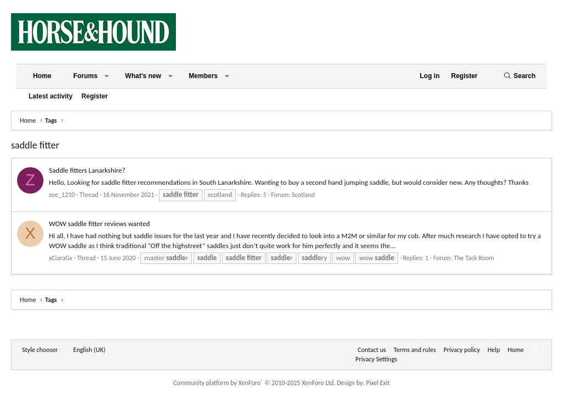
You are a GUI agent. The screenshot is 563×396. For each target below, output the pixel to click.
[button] (106, 76)
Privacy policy (462, 350)
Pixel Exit (378, 383)
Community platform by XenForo (254, 383)
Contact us (372, 350)
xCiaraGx (60, 258)
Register (94, 96)
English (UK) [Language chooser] (89, 350)
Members (203, 76)
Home (42, 76)
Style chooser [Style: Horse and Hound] (40, 350)
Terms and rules (415, 350)
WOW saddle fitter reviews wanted (99, 223)
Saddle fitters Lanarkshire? (87, 170)
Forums (85, 76)
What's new (143, 76)
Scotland (303, 195)
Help (494, 350)
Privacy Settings (377, 359)
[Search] (519, 76)
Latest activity (51, 96)
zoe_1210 (62, 195)
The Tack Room (474, 258)
